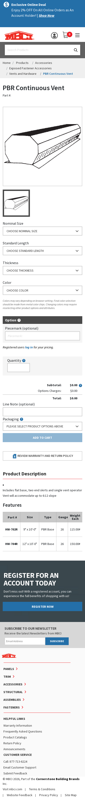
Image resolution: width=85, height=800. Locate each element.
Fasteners (11, 707)
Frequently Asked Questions (22, 731)
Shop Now (46, 15)
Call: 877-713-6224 (15, 761)
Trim (7, 677)
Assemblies (12, 700)
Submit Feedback (15, 773)
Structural (13, 692)
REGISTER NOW (42, 607)
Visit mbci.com (12, 789)
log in (29, 347)
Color (7, 282)
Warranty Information (17, 725)
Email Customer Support (19, 767)
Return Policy (12, 743)
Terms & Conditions (42, 789)
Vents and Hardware (22, 74)
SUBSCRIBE (57, 641)
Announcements (14, 749)
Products (22, 63)
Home (7, 63)
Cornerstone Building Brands (58, 779)
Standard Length (16, 243)
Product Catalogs (15, 737)
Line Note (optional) (19, 404)
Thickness (10, 262)
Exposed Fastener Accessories (30, 68)
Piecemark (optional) (21, 328)
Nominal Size (13, 223)
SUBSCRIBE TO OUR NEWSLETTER (30, 628)
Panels (8, 669)
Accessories (43, 63)
